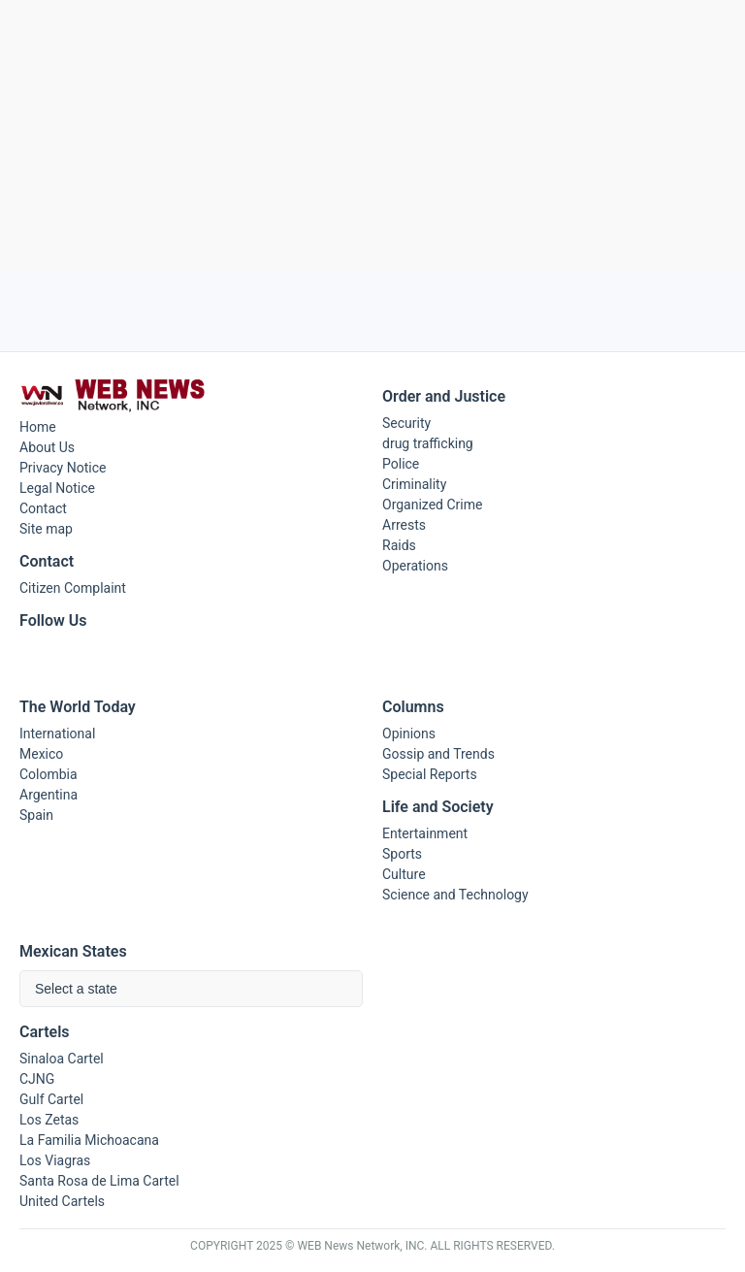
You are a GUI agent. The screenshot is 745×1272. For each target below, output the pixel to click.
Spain (36, 815)
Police (400, 464)
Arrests (404, 525)
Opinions (409, 733)
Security (406, 423)
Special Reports (429, 774)
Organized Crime (432, 504)
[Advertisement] (372, 137)
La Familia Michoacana (89, 1140)
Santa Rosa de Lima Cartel (99, 1181)
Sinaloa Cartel (61, 1058)
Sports (402, 854)
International (57, 733)
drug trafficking (427, 443)
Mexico (41, 754)
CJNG (36, 1079)
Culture (404, 874)
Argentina (48, 794)
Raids (399, 545)
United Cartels (62, 1201)
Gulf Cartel (51, 1099)
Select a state (76, 988)
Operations (415, 565)
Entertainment (425, 833)
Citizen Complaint (72, 588)
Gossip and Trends (438, 754)
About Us (47, 447)
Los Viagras (54, 1160)
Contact (43, 508)
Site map (46, 529)
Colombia (48, 774)
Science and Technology (455, 894)
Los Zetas (49, 1119)
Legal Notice (57, 488)
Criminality (414, 484)
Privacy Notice (62, 467)
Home (37, 427)
